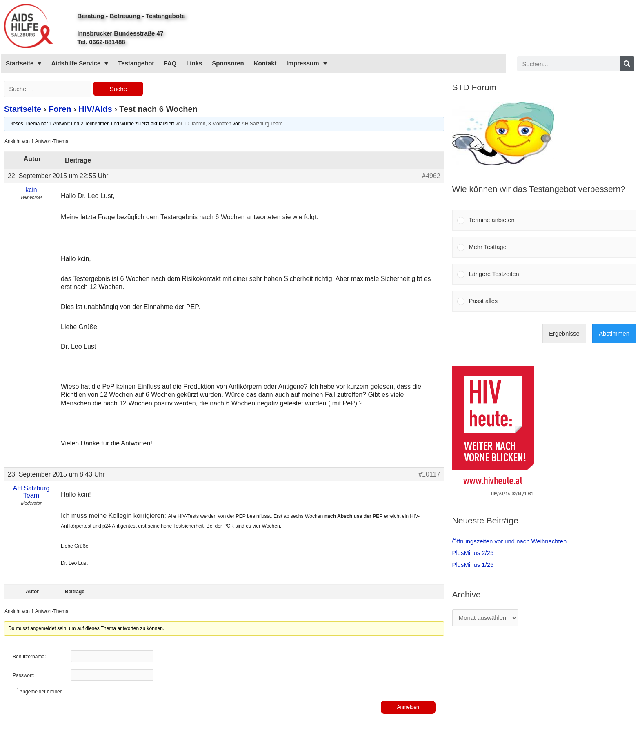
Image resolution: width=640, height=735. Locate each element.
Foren (60, 109)
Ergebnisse (564, 335)
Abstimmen (614, 335)
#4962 (431, 176)
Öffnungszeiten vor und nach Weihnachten (510, 543)
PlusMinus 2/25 (473, 554)
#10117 (429, 474)
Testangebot (136, 63)
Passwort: (23, 676)
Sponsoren (228, 63)
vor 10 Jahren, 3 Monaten (203, 124)
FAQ (170, 63)
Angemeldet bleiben (40, 692)
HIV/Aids (95, 109)
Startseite (23, 63)
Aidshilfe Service (79, 63)
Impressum (307, 63)
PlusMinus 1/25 (473, 566)
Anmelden (408, 707)
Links (194, 63)
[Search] (627, 63)
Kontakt (265, 63)
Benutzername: (29, 657)
